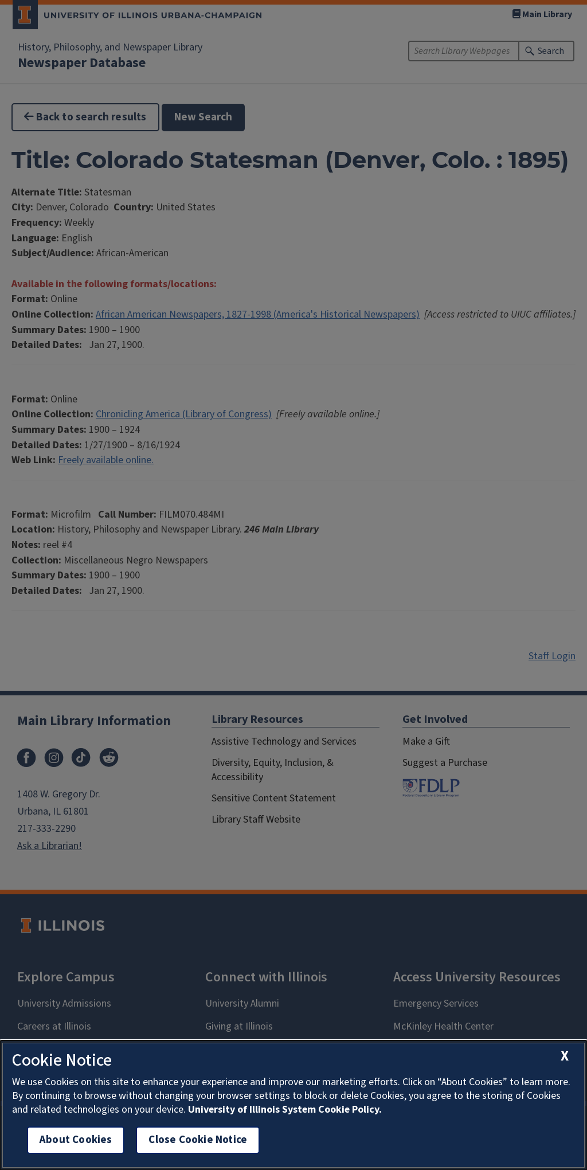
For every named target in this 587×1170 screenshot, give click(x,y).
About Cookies (76, 1140)
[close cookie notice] (564, 1056)
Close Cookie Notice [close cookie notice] (197, 1140)
